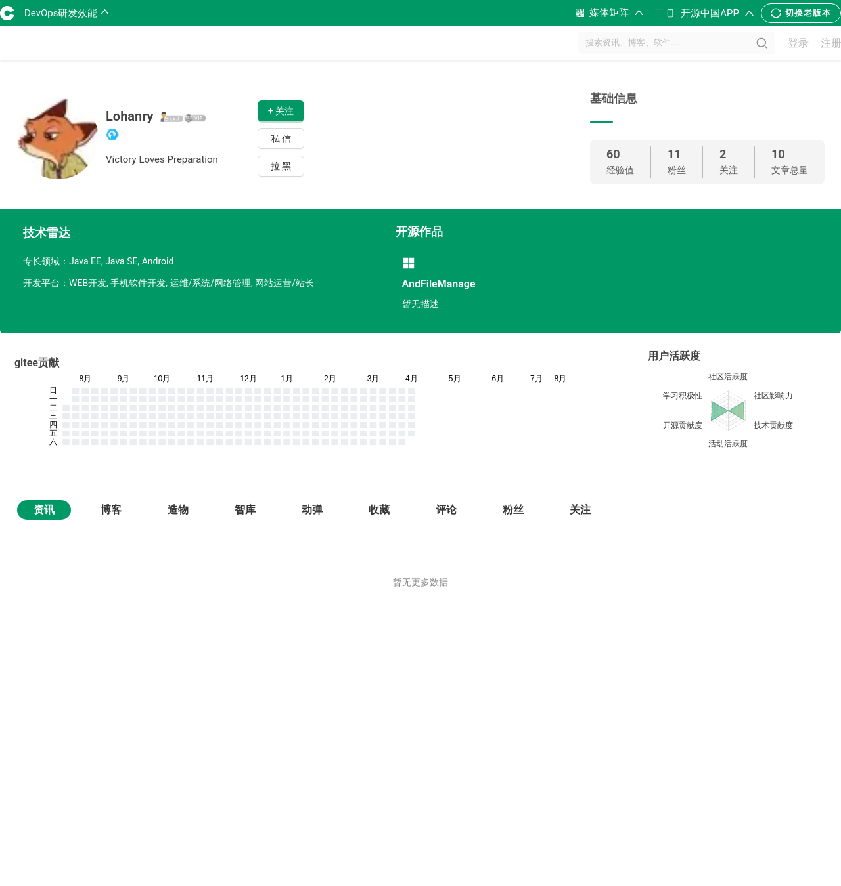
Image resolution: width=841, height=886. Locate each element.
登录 (798, 43)
